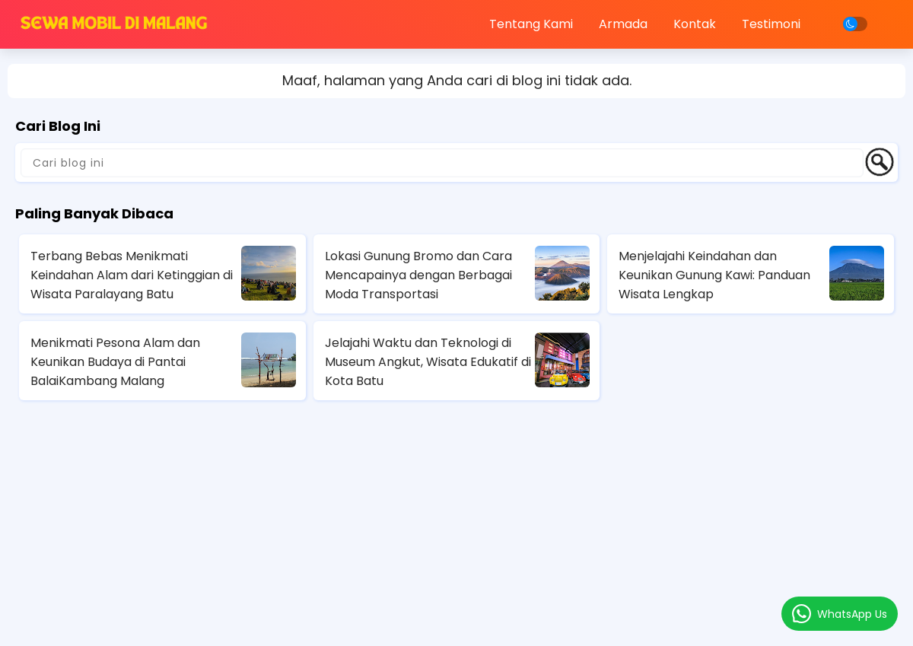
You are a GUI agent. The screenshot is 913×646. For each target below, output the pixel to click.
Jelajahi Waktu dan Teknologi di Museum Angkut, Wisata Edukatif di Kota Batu (428, 362)
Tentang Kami (531, 24)
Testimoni (771, 24)
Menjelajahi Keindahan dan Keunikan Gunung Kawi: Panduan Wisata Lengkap (714, 275)
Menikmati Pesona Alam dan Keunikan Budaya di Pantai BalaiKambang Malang (115, 362)
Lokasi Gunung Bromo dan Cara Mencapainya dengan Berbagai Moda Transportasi (418, 275)
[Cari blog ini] (442, 162)
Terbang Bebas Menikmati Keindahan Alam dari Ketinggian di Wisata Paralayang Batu (131, 275)
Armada (623, 24)
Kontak (694, 24)
